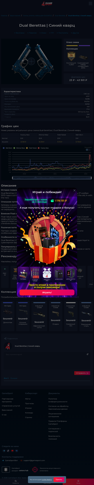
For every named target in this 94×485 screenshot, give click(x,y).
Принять (59, 479)
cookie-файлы (47, 479)
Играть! (47, 292)
